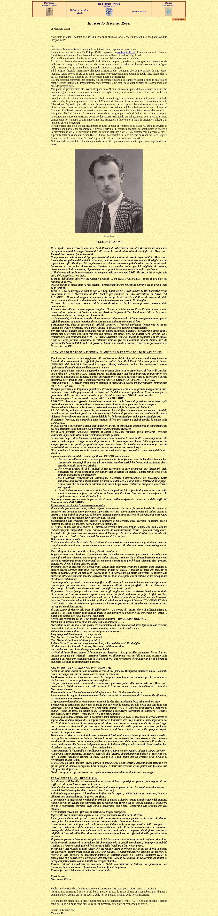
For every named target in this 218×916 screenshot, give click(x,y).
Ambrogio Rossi (126, 52)
